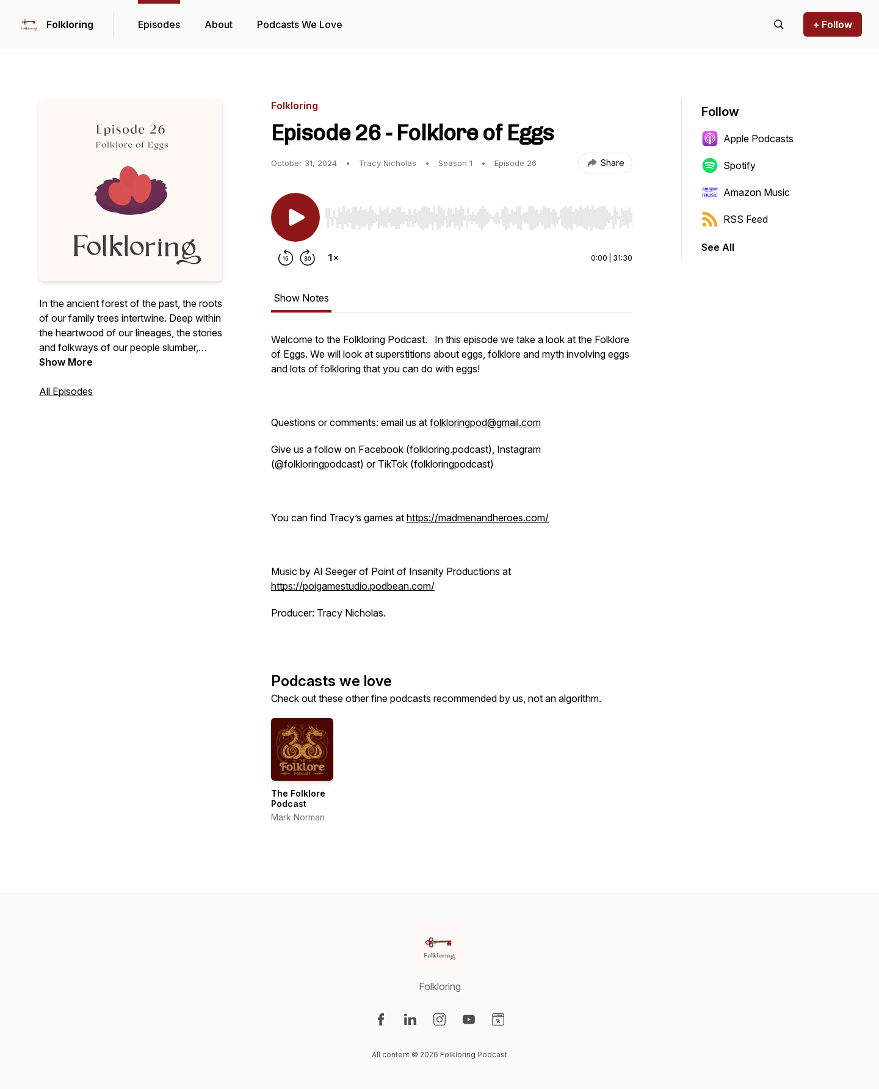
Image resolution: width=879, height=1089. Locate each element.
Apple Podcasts (747, 138)
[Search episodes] (779, 24)
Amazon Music (745, 192)
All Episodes (66, 391)
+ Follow (832, 24)
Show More (66, 362)
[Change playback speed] (333, 257)
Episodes (159, 24)
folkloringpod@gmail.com (485, 422)
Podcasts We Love (299, 24)
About (218, 24)
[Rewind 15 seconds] (285, 257)
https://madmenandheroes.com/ (478, 518)
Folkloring (69, 24)
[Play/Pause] (295, 217)
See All (717, 247)
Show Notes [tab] (301, 298)
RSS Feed (734, 219)
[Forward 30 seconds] (307, 257)
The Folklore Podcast (298, 798)
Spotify (728, 165)
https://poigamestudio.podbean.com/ (353, 586)
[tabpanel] (451, 482)
